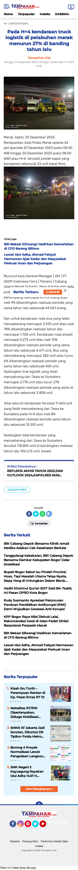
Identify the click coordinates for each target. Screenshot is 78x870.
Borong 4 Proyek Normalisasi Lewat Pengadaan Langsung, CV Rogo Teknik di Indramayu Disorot (28, 751)
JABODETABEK (17, 489)
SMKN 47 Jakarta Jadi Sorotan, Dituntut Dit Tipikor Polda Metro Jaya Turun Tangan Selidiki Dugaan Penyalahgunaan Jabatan (27, 732)
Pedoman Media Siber (54, 841)
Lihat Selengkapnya (39, 788)
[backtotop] (39, 805)
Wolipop (46, 830)
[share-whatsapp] (42, 514)
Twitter (37, 825)
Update (52, 292)
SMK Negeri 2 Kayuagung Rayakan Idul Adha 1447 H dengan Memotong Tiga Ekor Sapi (26, 771)
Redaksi (15, 841)
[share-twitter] (36, 514)
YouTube (46, 825)
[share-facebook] (29, 514)
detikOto (53, 822)
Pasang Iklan (30, 841)
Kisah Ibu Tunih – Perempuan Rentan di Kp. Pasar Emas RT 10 (27, 692)
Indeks (45, 14)
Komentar (39, 523)
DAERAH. (62, 14)
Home (8, 14)
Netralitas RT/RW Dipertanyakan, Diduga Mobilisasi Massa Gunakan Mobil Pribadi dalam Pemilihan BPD (27, 712)
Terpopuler (26, 14)
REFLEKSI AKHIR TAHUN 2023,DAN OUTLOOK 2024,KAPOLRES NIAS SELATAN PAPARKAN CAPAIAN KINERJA (39, 473)
